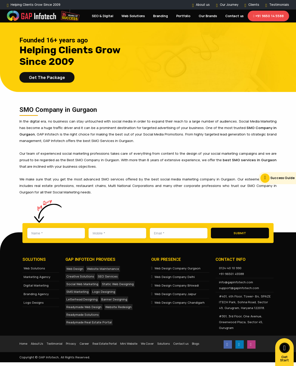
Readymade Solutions (82, 314)
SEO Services (108, 276)
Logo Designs (34, 302)
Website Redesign (118, 307)
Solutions (186, 343)
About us (203, 5)
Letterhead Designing (82, 299)
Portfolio (183, 16)
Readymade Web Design (84, 307)
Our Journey (229, 5)
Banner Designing (114, 299)
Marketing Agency (37, 277)
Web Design (74, 269)
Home (24, 343)
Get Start (284, 352)
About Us (40, 343)
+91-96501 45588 (231, 274)
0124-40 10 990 (230, 268)
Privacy (79, 343)
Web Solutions (133, 16)
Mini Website (146, 343)
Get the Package (47, 77)
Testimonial (60, 343)
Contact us (234, 16)
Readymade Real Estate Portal (89, 322)
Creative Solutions (80, 276)
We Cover (167, 343)
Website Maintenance (103, 269)
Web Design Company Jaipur (173, 294)
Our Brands (208, 16)
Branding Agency (36, 294)
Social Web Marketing (82, 284)
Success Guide (277, 178)
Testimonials (279, 5)
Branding (160, 16)
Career (94, 343)
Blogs (45, 349)
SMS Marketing (77, 292)
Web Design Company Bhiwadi (175, 285)
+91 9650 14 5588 (268, 16)
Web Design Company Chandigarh (178, 302)
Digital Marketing (36, 285)
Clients (253, 5)
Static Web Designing (118, 284)
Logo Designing (103, 292)
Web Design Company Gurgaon (175, 268)
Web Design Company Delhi (173, 277)
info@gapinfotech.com (236, 282)
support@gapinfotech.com (239, 288)
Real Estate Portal (117, 343)
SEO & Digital (102, 16)
